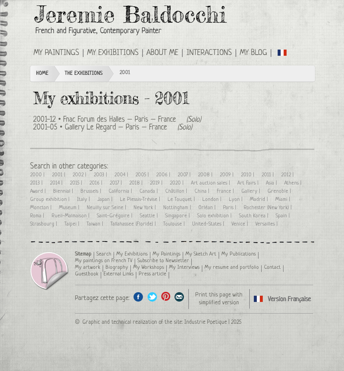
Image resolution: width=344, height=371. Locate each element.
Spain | (283, 216)
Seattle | (149, 216)
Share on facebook (138, 297)
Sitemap (83, 254)
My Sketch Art (200, 254)
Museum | (70, 208)
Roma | (38, 216)
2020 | (177, 183)
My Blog (253, 53)
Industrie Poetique (205, 322)
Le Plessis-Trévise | (141, 199)
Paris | (230, 208)
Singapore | (178, 216)
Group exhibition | (50, 199)
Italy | (84, 199)
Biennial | (64, 191)
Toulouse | (174, 224)
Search (103, 254)
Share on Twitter (152, 297)
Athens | (293, 183)
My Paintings (56, 53)
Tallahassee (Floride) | (134, 224)
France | (226, 191)
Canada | (149, 191)
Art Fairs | (248, 183)
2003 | (101, 175)
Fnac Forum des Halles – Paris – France (119, 120)
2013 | (37, 183)
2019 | (157, 183)
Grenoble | (279, 191)
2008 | (206, 175)
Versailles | (267, 224)
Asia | (272, 183)
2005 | (142, 175)
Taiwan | (96, 224)
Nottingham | (177, 208)
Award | (38, 191)
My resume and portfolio (232, 267)
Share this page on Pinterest (166, 297)
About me (162, 53)
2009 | (227, 175)
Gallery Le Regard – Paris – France (116, 128)
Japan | (105, 199)
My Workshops (148, 267)
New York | (145, 208)
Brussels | (91, 191)
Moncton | (41, 208)
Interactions (209, 53)
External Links (118, 274)
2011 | (268, 175)
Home (42, 73)
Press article (152, 274)
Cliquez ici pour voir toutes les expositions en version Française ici (282, 52)
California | (121, 191)
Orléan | (207, 208)
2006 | (164, 175)
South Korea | (254, 216)
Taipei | (72, 224)
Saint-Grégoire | (115, 216)
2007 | (185, 175)
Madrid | (259, 199)
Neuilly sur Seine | (107, 208)
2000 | (38, 175)
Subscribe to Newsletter (163, 261)
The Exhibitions (83, 73)
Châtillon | (177, 191)
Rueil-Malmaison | (71, 216)
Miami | (283, 199)
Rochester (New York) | (268, 208)
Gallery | (251, 191)
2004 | (122, 175)
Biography (116, 267)
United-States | (209, 224)
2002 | (80, 175)
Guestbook (86, 274)
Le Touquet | (182, 199)
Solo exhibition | (215, 216)
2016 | (96, 183)
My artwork (87, 267)
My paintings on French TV (103, 261)
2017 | (116, 183)
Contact (272, 267)
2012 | (288, 175)
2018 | (136, 183)
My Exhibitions (113, 53)
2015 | (77, 183)
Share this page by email (179, 297)
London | (212, 199)
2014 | (57, 183)
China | (202, 191)
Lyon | (236, 199)
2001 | (59, 175)
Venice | (241, 224)
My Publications (238, 254)
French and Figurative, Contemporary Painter (98, 31)
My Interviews (184, 267)
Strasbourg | (44, 224)
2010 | (248, 175)
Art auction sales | (211, 183)
